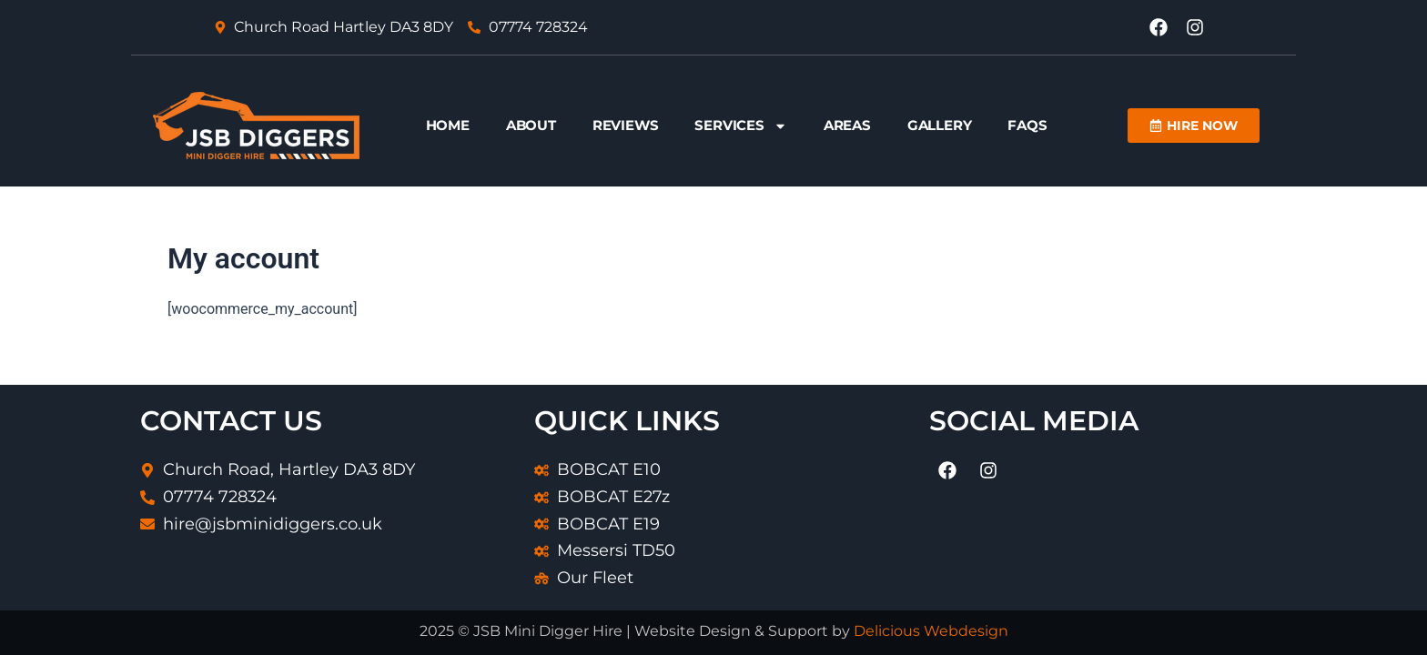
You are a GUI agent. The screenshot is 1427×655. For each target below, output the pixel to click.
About (531, 125)
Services (740, 126)
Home (448, 125)
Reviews (625, 125)
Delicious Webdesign (931, 631)
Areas (847, 125)
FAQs (1027, 125)
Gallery (939, 125)
